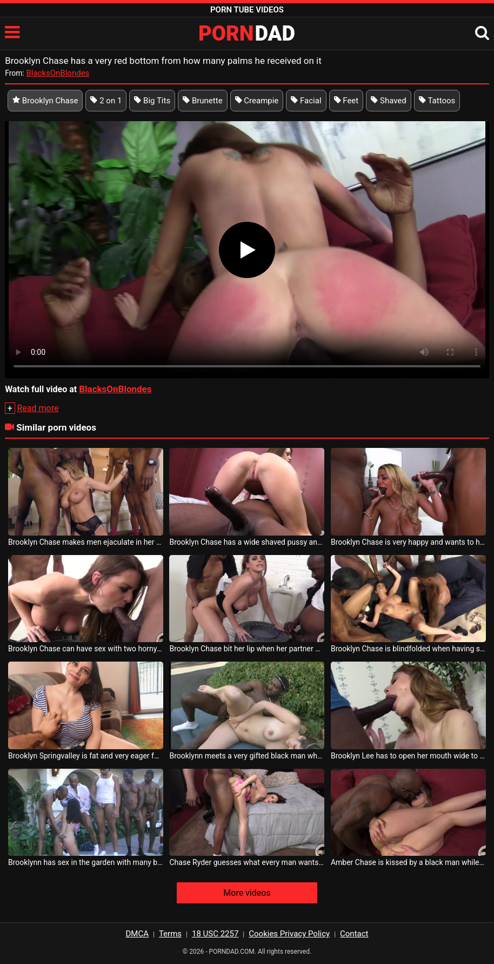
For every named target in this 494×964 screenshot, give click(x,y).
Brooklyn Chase (45, 100)
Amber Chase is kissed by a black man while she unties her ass (408, 862)
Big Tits (152, 100)
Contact (354, 934)
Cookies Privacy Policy (289, 934)
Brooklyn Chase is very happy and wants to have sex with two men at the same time (408, 542)
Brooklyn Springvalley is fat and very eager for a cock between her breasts (85, 755)
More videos (246, 893)
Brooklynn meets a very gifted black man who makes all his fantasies (246, 755)
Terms (170, 934)
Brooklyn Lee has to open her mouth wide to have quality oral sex (408, 755)
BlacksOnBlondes (57, 73)
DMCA (137, 934)
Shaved (388, 100)
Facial (306, 100)
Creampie (257, 100)
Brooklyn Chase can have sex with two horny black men (85, 648)
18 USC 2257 (215, 934)
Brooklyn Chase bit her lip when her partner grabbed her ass (246, 648)
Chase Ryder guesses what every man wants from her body (246, 862)
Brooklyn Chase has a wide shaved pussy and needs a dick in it (246, 542)
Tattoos (437, 100)
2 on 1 (106, 100)
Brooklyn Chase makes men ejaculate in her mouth (85, 542)
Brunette (202, 100)
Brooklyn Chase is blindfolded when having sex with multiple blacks (408, 648)
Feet (346, 100)
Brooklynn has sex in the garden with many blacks (85, 862)
